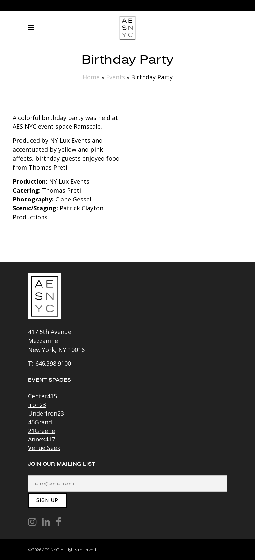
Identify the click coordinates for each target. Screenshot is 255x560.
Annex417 (41, 439)
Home (91, 77)
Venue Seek (44, 448)
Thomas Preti (48, 167)
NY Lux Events (70, 140)
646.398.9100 (53, 363)
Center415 (42, 396)
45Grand (40, 422)
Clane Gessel (73, 199)
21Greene (41, 431)
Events (115, 77)
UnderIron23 (46, 413)
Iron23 (37, 405)
